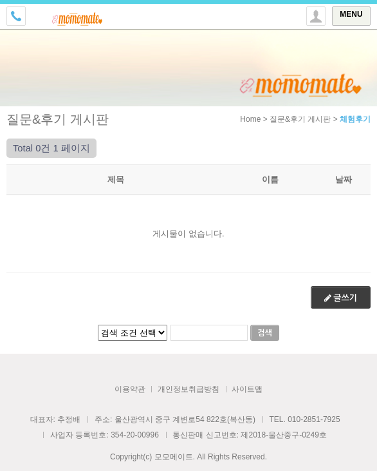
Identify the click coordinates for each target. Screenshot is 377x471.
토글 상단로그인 (316, 16)
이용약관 (130, 389)
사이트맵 (247, 389)
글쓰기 (340, 298)
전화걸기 (16, 16)
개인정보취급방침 (188, 389)
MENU (351, 14)
